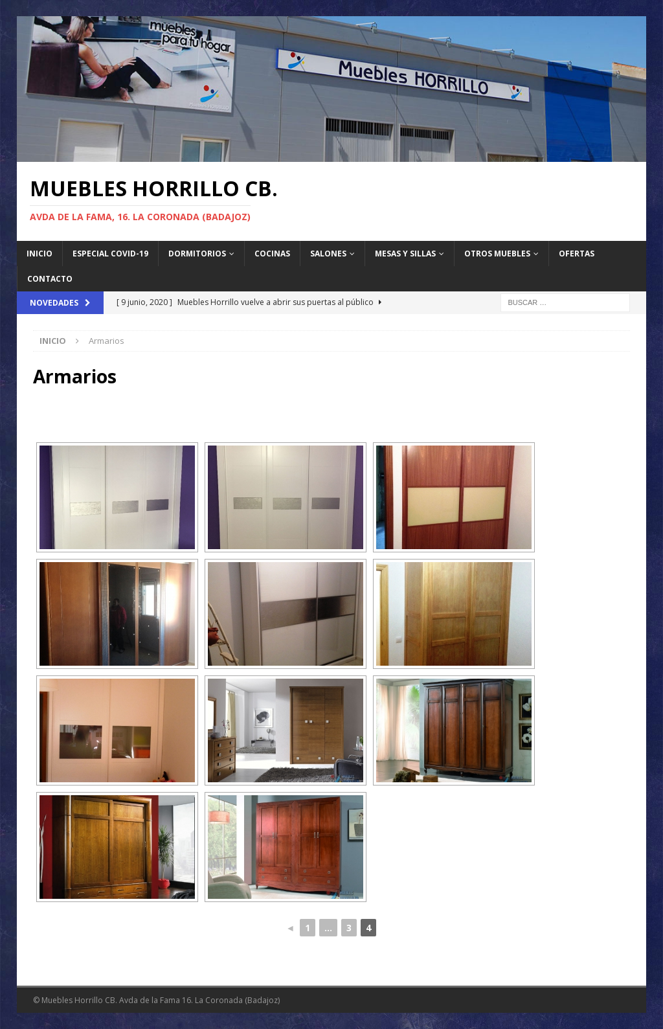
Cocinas (272, 253)
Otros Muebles (497, 253)
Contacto (50, 278)
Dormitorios (197, 253)
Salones (328, 253)
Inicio (39, 253)
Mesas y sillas (405, 253)
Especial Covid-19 (110, 253)
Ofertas (576, 253)
